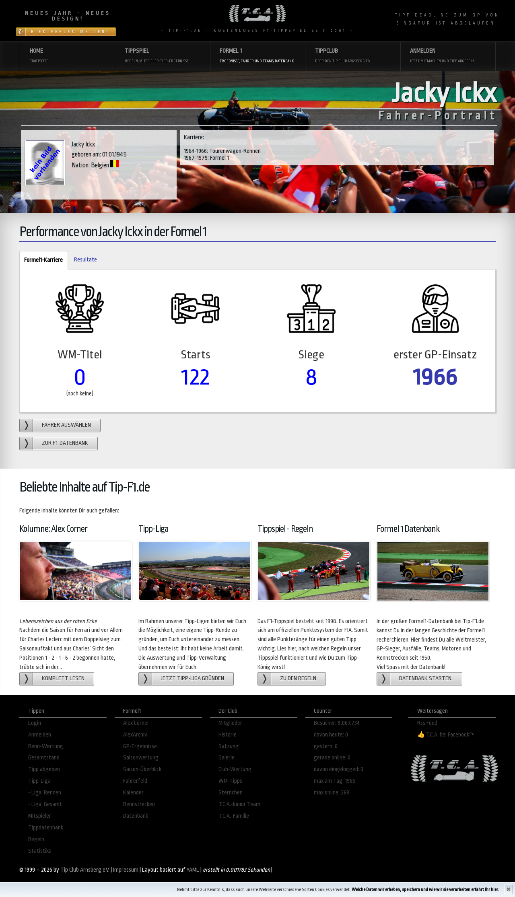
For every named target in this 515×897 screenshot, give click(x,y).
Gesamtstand (44, 757)
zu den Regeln (298, 678)
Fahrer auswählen (66, 425)
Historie (227, 734)
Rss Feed (427, 723)
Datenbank (135, 816)
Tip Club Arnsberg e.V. (84, 869)
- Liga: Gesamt (45, 804)
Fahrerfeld (135, 781)
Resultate (85, 259)
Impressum (125, 869)
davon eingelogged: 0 (338, 769)
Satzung (228, 746)
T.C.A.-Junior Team (239, 804)
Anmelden (39, 734)
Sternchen (230, 792)
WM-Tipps (230, 781)
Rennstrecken (139, 804)
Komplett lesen (63, 678)
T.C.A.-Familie (233, 816)
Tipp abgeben (44, 769)
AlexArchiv (135, 734)
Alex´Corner (136, 723)
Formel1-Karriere (41, 260)
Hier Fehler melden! (70, 32)
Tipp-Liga (39, 781)
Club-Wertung (234, 769)
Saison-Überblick (142, 769)
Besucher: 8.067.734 (337, 723)
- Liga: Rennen (44, 792)
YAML (193, 869)
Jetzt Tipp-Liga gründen (192, 678)
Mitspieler (39, 816)
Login (34, 723)
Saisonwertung (141, 757)
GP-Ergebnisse (140, 746)
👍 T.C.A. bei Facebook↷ (445, 734)
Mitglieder (230, 723)
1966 (435, 377)
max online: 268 (332, 792)
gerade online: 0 (332, 757)
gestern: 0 (326, 746)
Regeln (36, 839)
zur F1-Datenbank (65, 443)
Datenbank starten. (426, 678)
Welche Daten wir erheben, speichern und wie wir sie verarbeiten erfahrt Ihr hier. (425, 889)
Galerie (226, 757)
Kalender (133, 792)
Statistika (40, 851)
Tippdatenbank (45, 827)
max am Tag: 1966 (334, 781)
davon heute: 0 (331, 734)
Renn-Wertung (45, 746)
